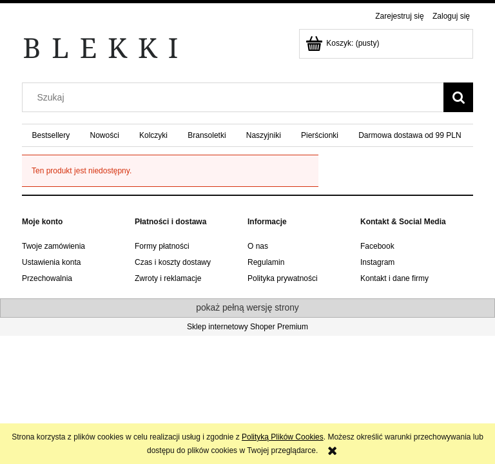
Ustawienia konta (51, 262)
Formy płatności (162, 246)
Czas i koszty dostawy (173, 262)
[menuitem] (51, 135)
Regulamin (266, 262)
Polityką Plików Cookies (283, 436)
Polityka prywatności (283, 278)
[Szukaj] (458, 97)
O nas (258, 246)
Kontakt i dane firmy (394, 278)
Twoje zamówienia (53, 246)
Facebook (377, 246)
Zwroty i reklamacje (168, 278)
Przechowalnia (47, 278)
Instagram (377, 262)
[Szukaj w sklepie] (236, 97)
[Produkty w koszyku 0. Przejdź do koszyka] (343, 43)
